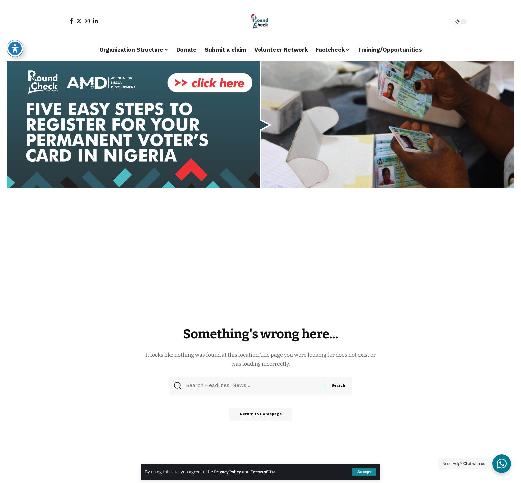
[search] (443, 21)
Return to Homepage (260, 416)
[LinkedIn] (95, 21)
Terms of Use (264, 471)
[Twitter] (79, 21)
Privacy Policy (228, 471)
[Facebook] (71, 21)
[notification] (433, 21)
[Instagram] (87, 21)
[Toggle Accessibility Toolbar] (15, 48)
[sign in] (60, 21)
